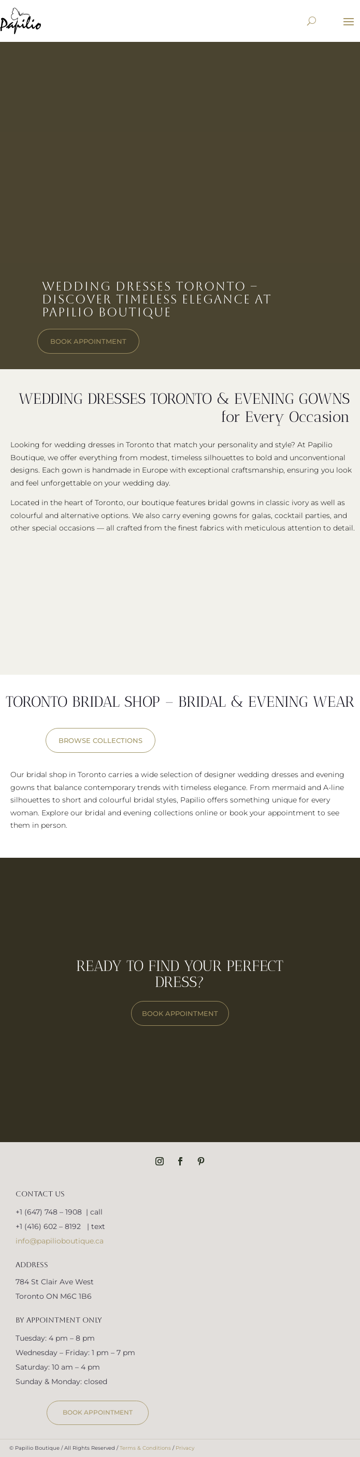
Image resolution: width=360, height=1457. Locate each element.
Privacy (185, 1448)
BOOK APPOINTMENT (180, 1013)
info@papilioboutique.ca (60, 1241)
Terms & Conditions (145, 1448)
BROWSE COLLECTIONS (100, 740)
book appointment (88, 341)
